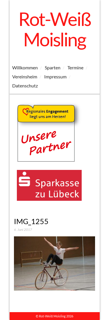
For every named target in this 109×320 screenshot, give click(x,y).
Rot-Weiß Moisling (54, 29)
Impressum (55, 76)
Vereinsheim (24, 76)
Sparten (52, 67)
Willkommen (25, 67)
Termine (75, 67)
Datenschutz (25, 85)
